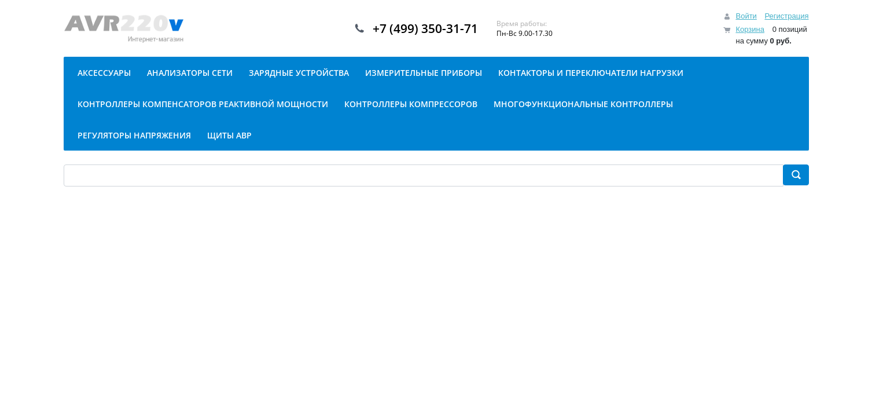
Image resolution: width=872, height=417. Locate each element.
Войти (745, 16)
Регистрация (787, 16)
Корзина (749, 29)
